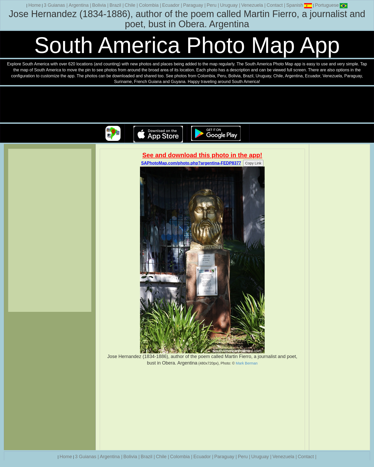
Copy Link (253, 163)
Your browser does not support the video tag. (187, 104)
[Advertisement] (202, 408)
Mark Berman (247, 363)
